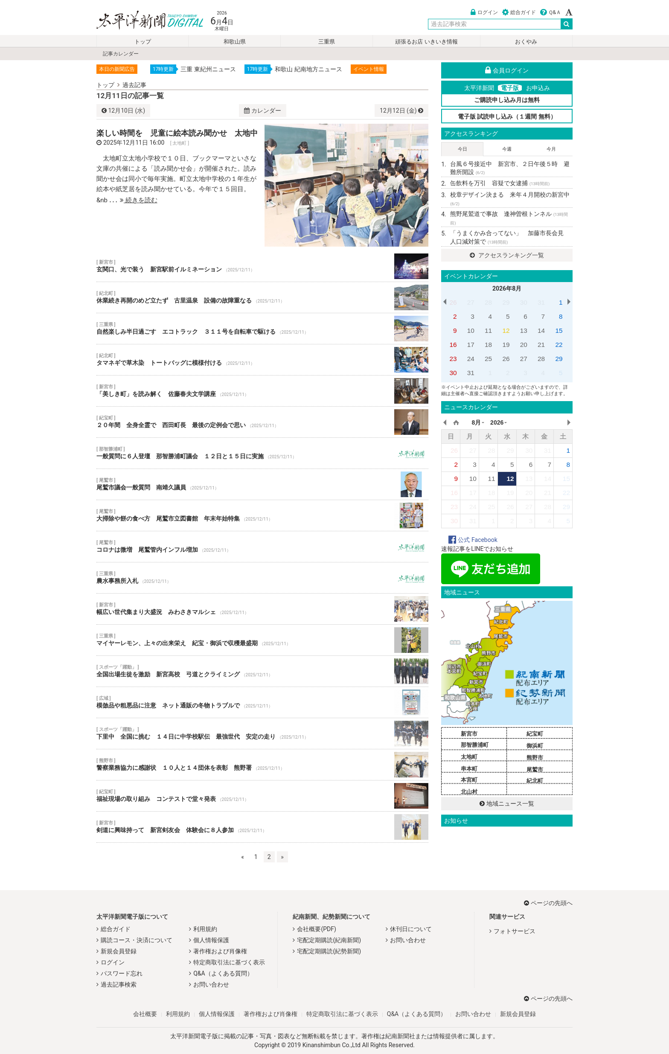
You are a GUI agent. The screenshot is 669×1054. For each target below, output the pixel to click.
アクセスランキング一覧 (507, 255)
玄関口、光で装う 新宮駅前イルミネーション (262, 266)
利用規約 (205, 929)
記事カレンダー (121, 54)
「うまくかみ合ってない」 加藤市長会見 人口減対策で (510, 237)
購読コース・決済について (136, 940)
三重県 (326, 41)
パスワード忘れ (122, 973)
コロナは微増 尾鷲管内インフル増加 (262, 546)
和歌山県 (235, 41)
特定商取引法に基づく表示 (229, 962)
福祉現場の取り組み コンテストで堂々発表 (262, 795)
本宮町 (469, 780)
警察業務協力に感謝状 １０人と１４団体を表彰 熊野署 (262, 764)
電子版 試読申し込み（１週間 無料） (507, 116)
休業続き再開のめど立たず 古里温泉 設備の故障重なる (262, 297)
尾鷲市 (534, 769)
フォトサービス (514, 931)
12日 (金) (401, 110)
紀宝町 (534, 734)
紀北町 (534, 780)
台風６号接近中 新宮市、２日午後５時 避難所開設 (510, 168)
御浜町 (534, 745)
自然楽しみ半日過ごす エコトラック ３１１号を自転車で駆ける (262, 328)
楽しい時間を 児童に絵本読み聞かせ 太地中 (177, 132)
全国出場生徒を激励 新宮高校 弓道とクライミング (262, 671)
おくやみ (526, 41)
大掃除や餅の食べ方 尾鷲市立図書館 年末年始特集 (262, 515)
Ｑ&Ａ (550, 12)
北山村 (469, 792)
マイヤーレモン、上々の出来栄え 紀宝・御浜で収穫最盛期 (262, 640)
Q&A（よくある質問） (223, 973)
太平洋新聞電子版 (143, 21)
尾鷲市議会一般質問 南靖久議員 (262, 484)
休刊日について (411, 929)
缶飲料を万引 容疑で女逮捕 (500, 183)
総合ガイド (519, 12)
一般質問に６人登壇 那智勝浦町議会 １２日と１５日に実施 (262, 453)
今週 (507, 149)
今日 (462, 149)
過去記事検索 (119, 984)
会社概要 (145, 1013)
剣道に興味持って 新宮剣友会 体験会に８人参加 (262, 827)
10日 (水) (123, 110)
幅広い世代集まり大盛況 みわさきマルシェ (262, 609)
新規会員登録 (119, 951)
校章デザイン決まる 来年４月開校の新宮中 (510, 198)
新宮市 (469, 734)
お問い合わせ (211, 984)
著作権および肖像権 (220, 951)
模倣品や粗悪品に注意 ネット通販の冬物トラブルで (262, 702)
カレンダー (262, 110)
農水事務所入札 (262, 577)
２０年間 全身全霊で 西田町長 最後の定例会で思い (262, 422)
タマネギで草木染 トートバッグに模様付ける (262, 359)
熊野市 (534, 757)
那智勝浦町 (475, 745)
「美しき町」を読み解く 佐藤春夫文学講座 (262, 391)
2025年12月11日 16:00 (133, 142)
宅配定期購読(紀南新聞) (329, 940)
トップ (142, 41)
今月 (551, 149)
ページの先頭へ (548, 903)
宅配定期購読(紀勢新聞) (329, 951)
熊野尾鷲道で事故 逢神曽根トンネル (509, 217)
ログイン (484, 12)
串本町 (469, 769)
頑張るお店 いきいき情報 (426, 41)
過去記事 (134, 85)
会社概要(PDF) (316, 929)
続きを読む (138, 200)
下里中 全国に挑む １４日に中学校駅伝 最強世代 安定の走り (262, 733)
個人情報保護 (211, 940)
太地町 (469, 757)
